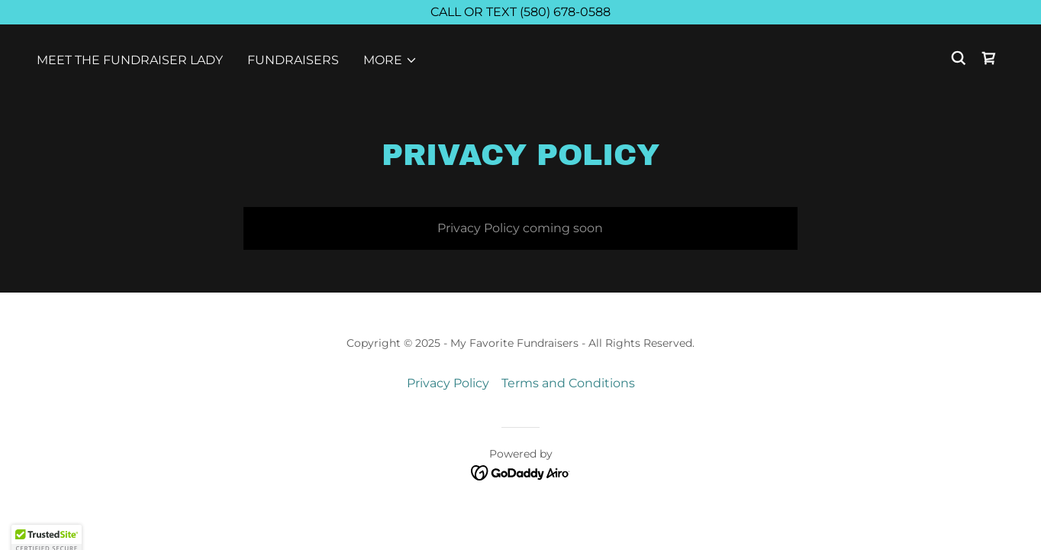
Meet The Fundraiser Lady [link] (130, 60)
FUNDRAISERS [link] (293, 60)
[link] (989, 58)
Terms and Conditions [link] (568, 383)
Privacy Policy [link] (448, 383)
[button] (390, 60)
